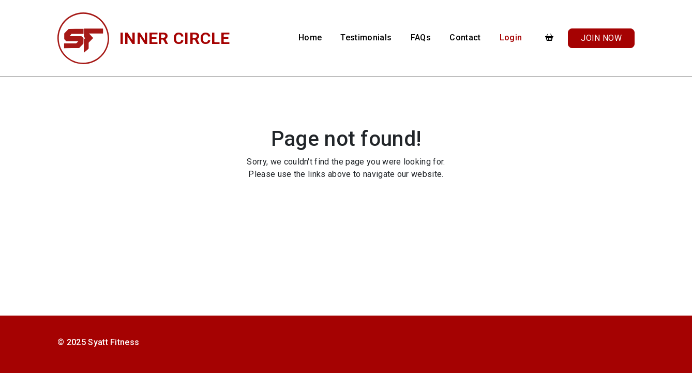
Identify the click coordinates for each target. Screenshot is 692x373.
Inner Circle (174, 38)
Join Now (601, 38)
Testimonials (366, 37)
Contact (464, 37)
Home (310, 37)
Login (511, 37)
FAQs (421, 37)
